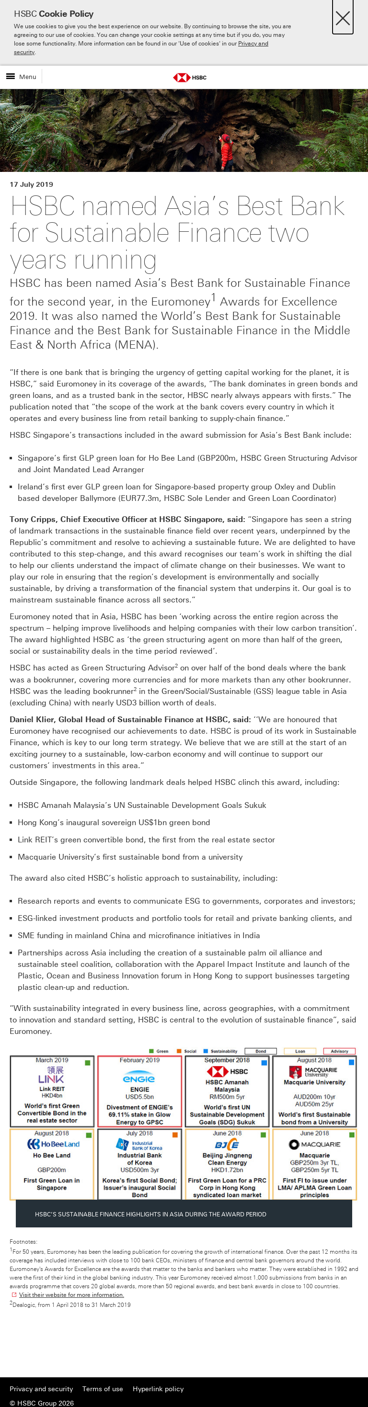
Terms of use (102, 1389)
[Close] (343, 15)
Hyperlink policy (158, 1389)
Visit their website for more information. (71, 1295)
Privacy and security (41, 1389)
